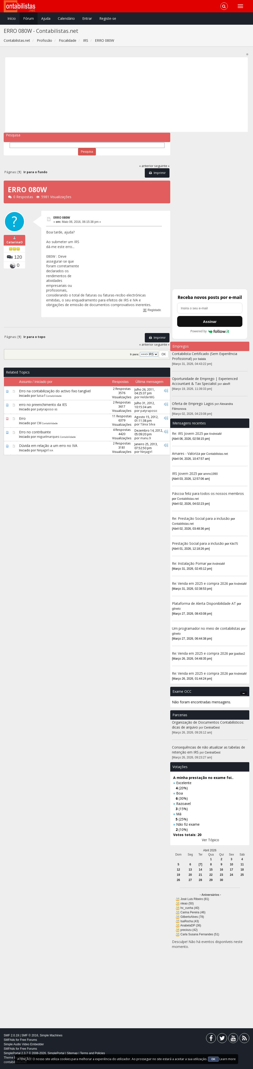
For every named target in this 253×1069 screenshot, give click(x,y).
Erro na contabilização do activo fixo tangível (55, 391)
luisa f (41, 396)
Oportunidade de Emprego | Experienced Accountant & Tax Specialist (205, 381)
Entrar (87, 18)
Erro (22, 418)
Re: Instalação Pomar (189, 563)
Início (11, 18)
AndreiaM (215, 434)
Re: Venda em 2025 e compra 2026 (200, 583)
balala (202, 359)
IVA (51, 450)
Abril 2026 (209, 850)
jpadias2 (239, 653)
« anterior (146, 166)
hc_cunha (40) (189, 908)
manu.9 (145, 438)
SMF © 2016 (29, 1035)
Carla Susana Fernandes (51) (199, 934)
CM (39, 423)
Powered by (209, 331)
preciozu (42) (188, 930)
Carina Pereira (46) (192, 912)
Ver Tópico (210, 840)
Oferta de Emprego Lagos (193, 403)
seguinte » (161, 166)
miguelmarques (48, 437)
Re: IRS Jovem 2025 (187, 433)
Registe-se (107, 18)
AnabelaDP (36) (190, 925)
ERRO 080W (61, 217)
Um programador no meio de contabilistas (206, 628)
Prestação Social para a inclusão (198, 543)
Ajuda (45, 18)
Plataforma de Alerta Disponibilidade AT (204, 603)
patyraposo (45, 409)
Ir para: (134, 354)
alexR (226, 384)
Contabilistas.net (217, 454)
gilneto (176, 608)
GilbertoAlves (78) (192, 917)
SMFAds (9, 1040)
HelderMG (147, 397)
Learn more (227, 1059)
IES (55, 409)
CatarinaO (14, 242)
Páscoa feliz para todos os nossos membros (208, 493)
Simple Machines (51, 1035)
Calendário (66, 18)
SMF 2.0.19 (11, 1035)
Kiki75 (234, 543)
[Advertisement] (126, 94)
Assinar (209, 321)
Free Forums (28, 1040)
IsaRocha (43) (189, 921)
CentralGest (212, 727)
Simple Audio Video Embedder (24, 1044)
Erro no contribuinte (35, 432)
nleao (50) (187, 903)
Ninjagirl (43, 450)
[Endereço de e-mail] (209, 308)
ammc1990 (210, 474)
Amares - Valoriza (186, 453)
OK (213, 1059)
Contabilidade (54, 396)
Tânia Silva (147, 424)
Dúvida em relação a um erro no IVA (48, 445)
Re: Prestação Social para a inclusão (201, 518)
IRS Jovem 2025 (184, 473)
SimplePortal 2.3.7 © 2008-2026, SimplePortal (34, 1053)
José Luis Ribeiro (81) (194, 899)
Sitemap (72, 1053)
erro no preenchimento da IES (43, 404)
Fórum (28, 18)
